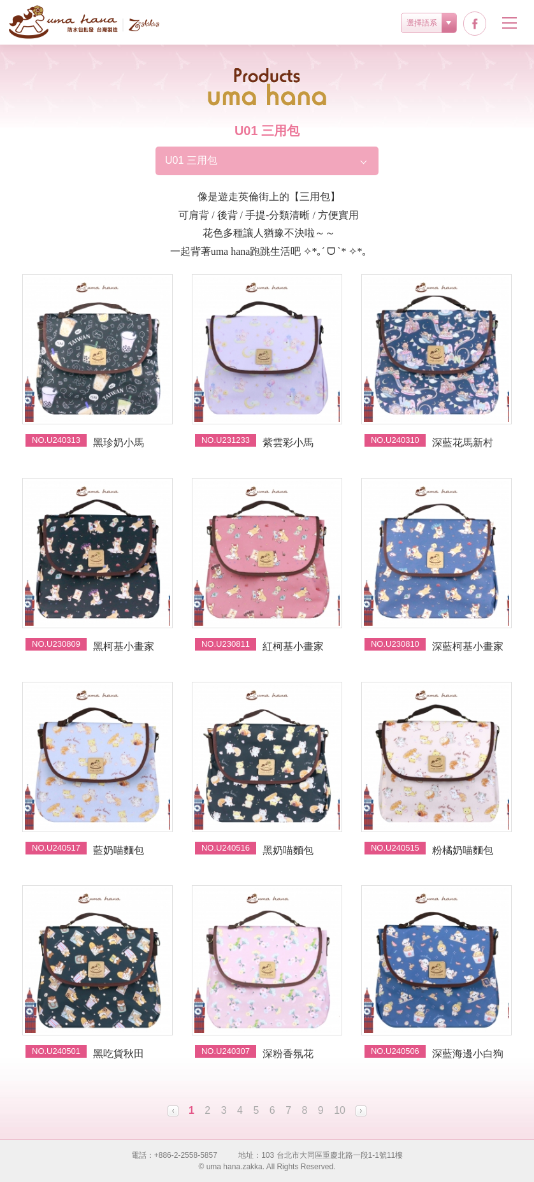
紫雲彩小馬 (288, 442)
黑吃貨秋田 (118, 1053)
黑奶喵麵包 (288, 850)
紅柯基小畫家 (293, 646)
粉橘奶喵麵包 (462, 850)
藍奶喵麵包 (118, 850)
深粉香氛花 (288, 1053)
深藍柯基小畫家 (467, 646)
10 (339, 1110)
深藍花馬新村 (462, 442)
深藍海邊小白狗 (467, 1053)
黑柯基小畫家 (123, 646)
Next (361, 1111)
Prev (173, 1111)
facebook (474, 23)
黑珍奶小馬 (118, 442)
